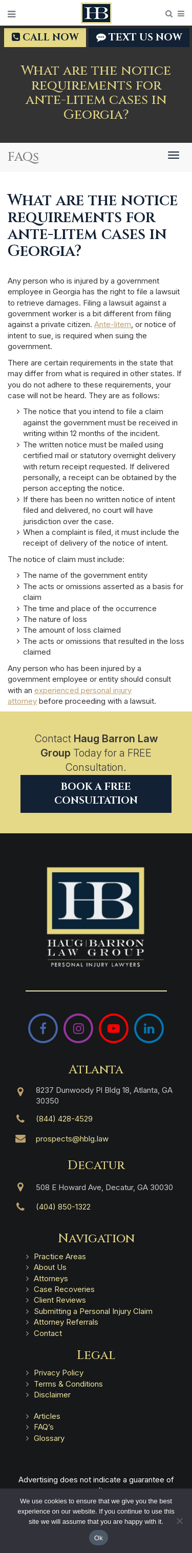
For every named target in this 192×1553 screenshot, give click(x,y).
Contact (48, 1333)
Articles (47, 1416)
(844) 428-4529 (64, 1119)
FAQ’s (44, 1427)
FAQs (23, 157)
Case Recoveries (64, 1289)
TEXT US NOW (139, 37)
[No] (179, 1521)
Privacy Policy (58, 1372)
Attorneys (51, 1278)
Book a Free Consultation (96, 793)
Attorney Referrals (66, 1322)
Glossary (49, 1438)
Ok (98, 1538)
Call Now (45, 37)
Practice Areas (60, 1256)
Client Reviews (60, 1300)
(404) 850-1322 (63, 1207)
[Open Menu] (11, 14)
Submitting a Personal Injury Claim (93, 1311)
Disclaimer (52, 1394)
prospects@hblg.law (72, 1139)
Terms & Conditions (68, 1384)
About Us (50, 1267)
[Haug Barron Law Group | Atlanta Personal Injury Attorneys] (96, 917)
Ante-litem (112, 324)
